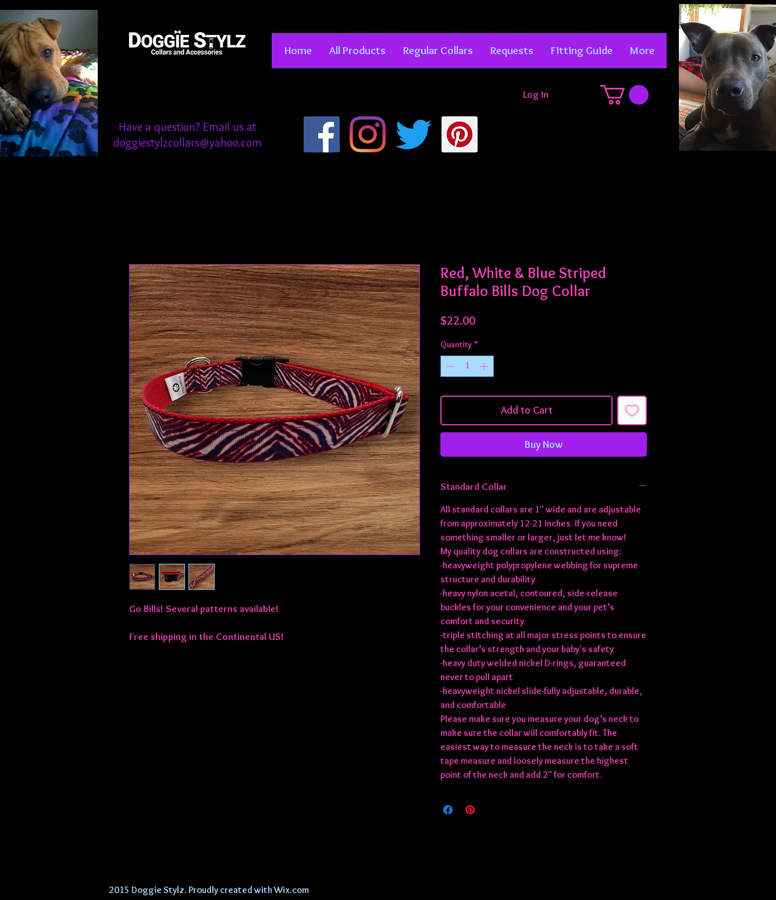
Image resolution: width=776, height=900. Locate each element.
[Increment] (485, 366)
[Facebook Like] (187, 99)
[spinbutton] (467, 366)
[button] (438, 54)
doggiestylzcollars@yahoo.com (187, 143)
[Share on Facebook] (448, 810)
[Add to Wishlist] (632, 410)
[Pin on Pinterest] (470, 810)
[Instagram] (368, 134)
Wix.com (291, 889)
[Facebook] (322, 134)
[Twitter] (414, 134)
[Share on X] (492, 810)
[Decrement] (449, 366)
